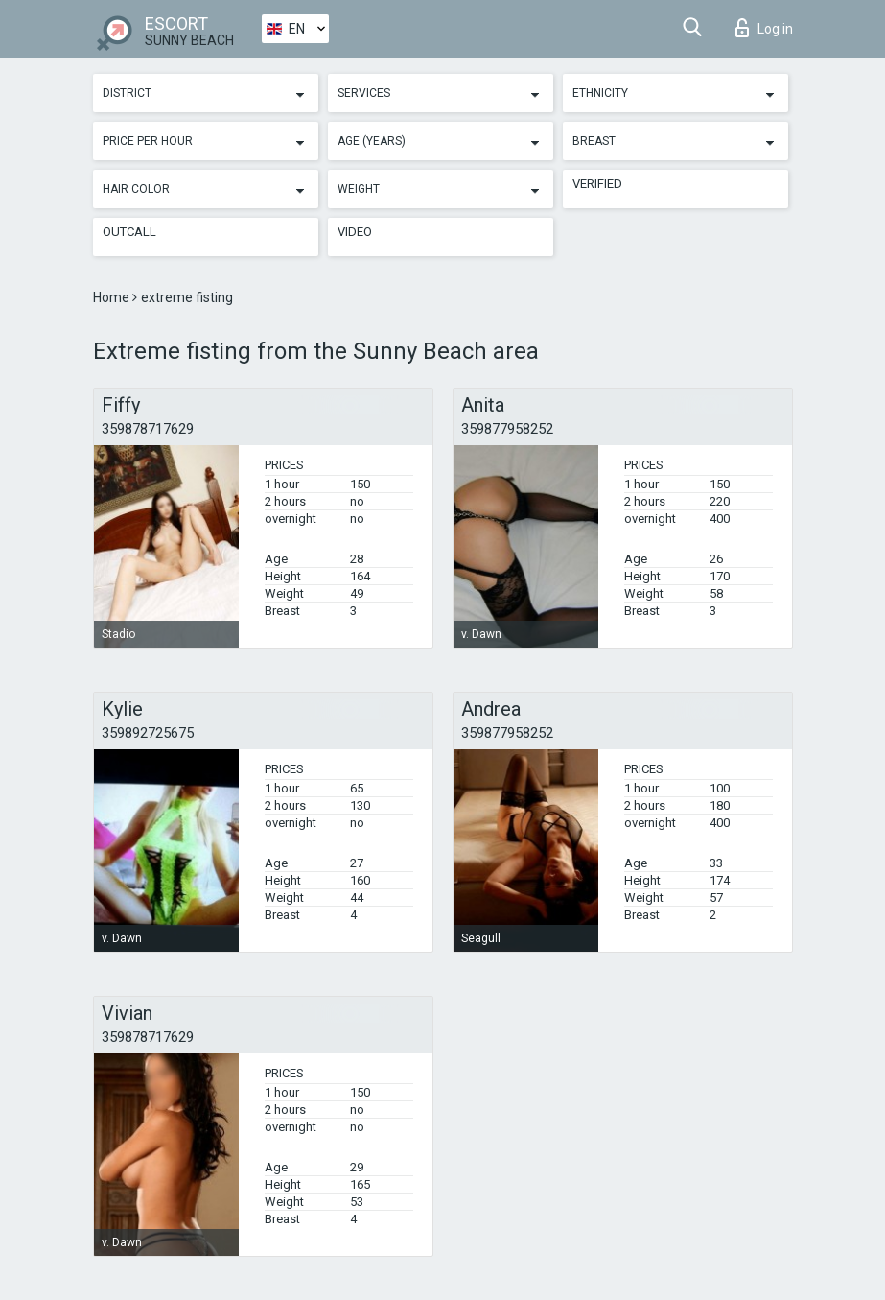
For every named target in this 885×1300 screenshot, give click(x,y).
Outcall (129, 232)
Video (355, 232)
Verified (597, 184)
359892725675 (148, 733)
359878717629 (148, 428)
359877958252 (507, 428)
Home (112, 297)
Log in (764, 27)
